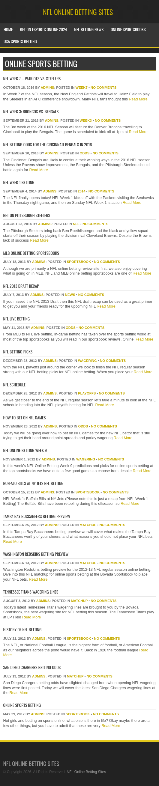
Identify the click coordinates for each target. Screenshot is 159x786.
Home (8, 29)
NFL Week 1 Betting (18, 182)
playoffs (87, 393)
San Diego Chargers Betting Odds (32, 667)
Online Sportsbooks (128, 29)
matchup (88, 525)
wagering (87, 360)
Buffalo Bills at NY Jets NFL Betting (33, 483)
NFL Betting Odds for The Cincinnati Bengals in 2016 (47, 144)
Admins (47, 87)
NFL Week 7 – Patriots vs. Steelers (32, 78)
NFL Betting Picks (18, 351)
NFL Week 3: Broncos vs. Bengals (31, 111)
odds (85, 153)
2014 (81, 191)
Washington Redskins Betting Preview (36, 554)
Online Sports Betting (22, 705)
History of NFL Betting (22, 629)
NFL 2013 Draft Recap (21, 286)
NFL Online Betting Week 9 (25, 450)
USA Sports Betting (20, 41)
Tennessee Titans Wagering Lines (30, 591)
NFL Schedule (14, 384)
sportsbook (79, 261)
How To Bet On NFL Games (24, 417)
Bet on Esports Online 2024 (43, 29)
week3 (86, 120)
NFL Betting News (89, 29)
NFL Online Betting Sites (78, 11)
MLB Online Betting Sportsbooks (31, 253)
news (70, 294)
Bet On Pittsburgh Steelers (26, 215)
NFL (76, 224)
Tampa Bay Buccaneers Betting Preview (36, 516)
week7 (82, 87)
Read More (138, 99)
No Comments (103, 87)
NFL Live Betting (16, 318)
